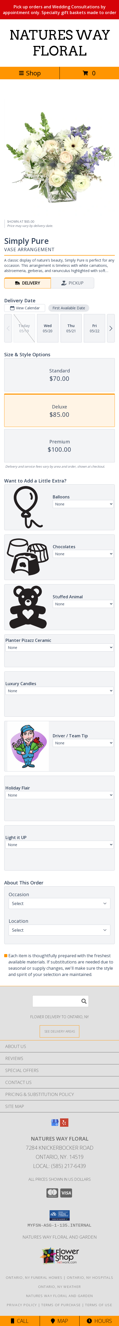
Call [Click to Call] (19, 1320)
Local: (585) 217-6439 (59, 1166)
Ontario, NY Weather (59, 1286)
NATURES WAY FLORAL (59, 43)
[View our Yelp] (64, 1125)
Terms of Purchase (61, 1305)
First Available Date (68, 307)
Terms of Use (98, 1305)
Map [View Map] (59, 1320)
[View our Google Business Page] (55, 1125)
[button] (60, 1215)
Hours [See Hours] (99, 1320)
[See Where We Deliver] (59, 1031)
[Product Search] (60, 1001)
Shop (30, 73)
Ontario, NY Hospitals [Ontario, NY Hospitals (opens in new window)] (90, 1277)
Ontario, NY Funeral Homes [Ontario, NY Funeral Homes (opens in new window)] (34, 1277)
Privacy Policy (22, 1305)
